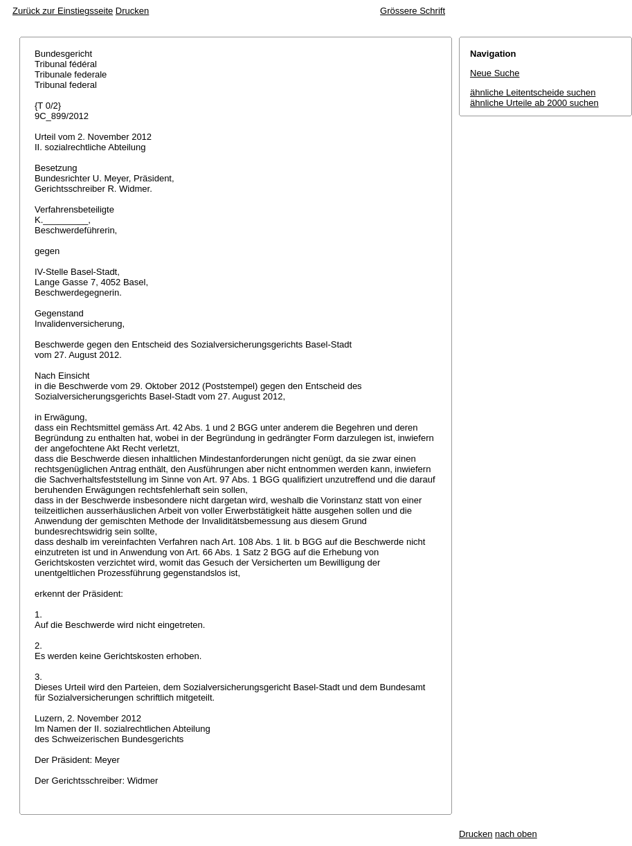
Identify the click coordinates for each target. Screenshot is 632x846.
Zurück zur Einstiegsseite (62, 11)
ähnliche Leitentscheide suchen (532, 92)
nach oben (516, 834)
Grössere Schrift (412, 11)
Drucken (132, 11)
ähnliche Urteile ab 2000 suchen (534, 103)
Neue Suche (495, 73)
